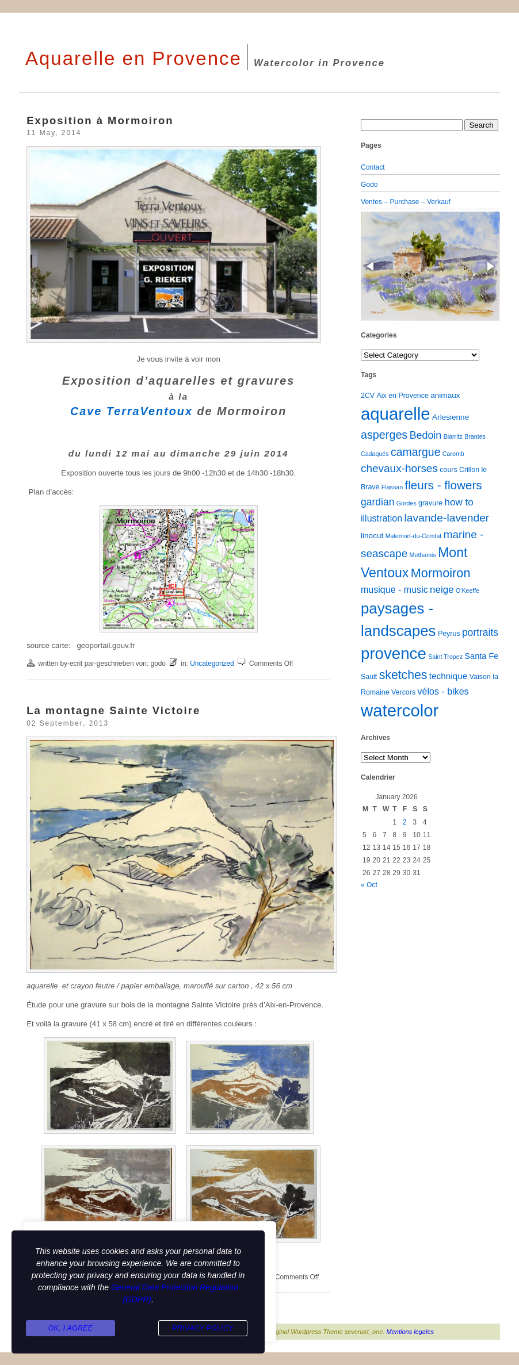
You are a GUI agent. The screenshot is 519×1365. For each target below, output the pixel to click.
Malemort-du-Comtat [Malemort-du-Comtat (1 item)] (414, 535)
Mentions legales (410, 1331)
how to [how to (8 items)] (459, 502)
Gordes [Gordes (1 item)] (406, 503)
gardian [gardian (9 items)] (377, 502)
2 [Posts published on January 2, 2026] (405, 822)
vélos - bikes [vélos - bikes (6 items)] (442, 691)
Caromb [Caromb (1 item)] (453, 453)
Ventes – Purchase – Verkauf (406, 202)
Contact (373, 167)
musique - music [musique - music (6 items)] (394, 589)
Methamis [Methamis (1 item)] (423, 554)
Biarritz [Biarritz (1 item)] (453, 436)
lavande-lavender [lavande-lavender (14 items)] (447, 518)
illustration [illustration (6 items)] (381, 518)
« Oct (369, 885)
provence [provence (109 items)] (393, 653)
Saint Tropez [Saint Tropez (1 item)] (445, 656)
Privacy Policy (202, 1328)
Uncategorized (212, 664)
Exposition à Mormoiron (99, 120)
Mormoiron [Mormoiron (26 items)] (441, 573)
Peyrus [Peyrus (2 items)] (449, 634)
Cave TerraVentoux (131, 411)
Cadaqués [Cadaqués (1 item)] (375, 453)
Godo (369, 185)
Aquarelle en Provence (133, 58)
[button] (371, 266)
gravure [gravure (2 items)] (430, 503)
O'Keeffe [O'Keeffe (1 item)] (467, 590)
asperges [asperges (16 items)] (384, 434)
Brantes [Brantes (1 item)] (475, 436)
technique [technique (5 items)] (448, 676)
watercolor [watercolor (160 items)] (399, 710)
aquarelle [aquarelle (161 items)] (395, 413)
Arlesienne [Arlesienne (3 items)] (450, 417)
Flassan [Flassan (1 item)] (392, 487)
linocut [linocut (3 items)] (372, 535)
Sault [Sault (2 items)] (369, 677)
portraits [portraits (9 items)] (480, 632)
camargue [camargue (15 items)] (416, 452)
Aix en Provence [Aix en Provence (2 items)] (403, 396)
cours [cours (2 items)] (448, 470)
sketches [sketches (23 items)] (403, 674)
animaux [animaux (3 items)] (445, 395)
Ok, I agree (70, 1328)
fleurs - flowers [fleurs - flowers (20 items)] (443, 485)
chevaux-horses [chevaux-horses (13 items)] (399, 468)
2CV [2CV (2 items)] (368, 396)
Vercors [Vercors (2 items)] (403, 692)
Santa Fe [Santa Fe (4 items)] (481, 656)
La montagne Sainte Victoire (113, 710)
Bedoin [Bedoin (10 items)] (426, 435)
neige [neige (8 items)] (442, 589)
